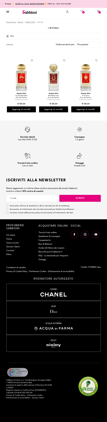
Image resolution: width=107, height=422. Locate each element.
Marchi (20, 22)
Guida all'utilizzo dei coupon (51, 248)
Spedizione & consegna (49, 236)
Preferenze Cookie (37, 271)
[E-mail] (32, 198)
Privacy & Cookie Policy (16, 271)
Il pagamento (45, 240)
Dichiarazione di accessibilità (61, 271)
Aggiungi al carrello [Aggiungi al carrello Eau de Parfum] (21, 109)
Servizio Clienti (13, 247)
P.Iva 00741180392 (38, 390)
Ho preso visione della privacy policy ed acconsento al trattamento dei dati (41, 213)
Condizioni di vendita (16, 268)
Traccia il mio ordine (48, 233)
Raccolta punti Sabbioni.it (50, 252)
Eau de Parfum (21, 97)
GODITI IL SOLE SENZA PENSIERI (30, 4)
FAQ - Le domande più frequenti (53, 256)
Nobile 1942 (30, 22)
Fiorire (9, 239)
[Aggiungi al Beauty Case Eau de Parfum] (32, 60)
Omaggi (42, 260)
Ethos (9, 255)
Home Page (11, 22)
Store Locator (12, 243)
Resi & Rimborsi (45, 244)
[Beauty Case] (78, 12)
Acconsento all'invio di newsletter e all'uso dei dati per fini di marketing (37, 206)
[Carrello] (94, 12)
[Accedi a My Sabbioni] (62, 11)
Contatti (10, 251)
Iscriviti (80, 198)
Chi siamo (10, 235)
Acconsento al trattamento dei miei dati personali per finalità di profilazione (40, 209)
